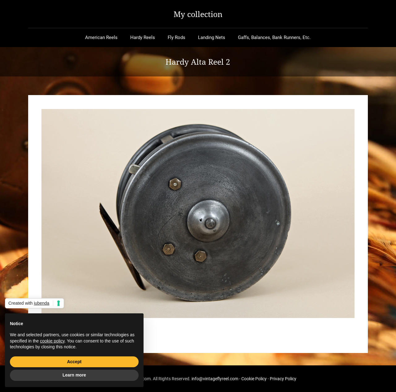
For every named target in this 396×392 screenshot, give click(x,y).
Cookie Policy (254, 378)
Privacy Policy (283, 378)
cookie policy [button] (52, 340)
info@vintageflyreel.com (215, 378)
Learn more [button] (74, 374)
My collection (198, 14)
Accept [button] (74, 361)
